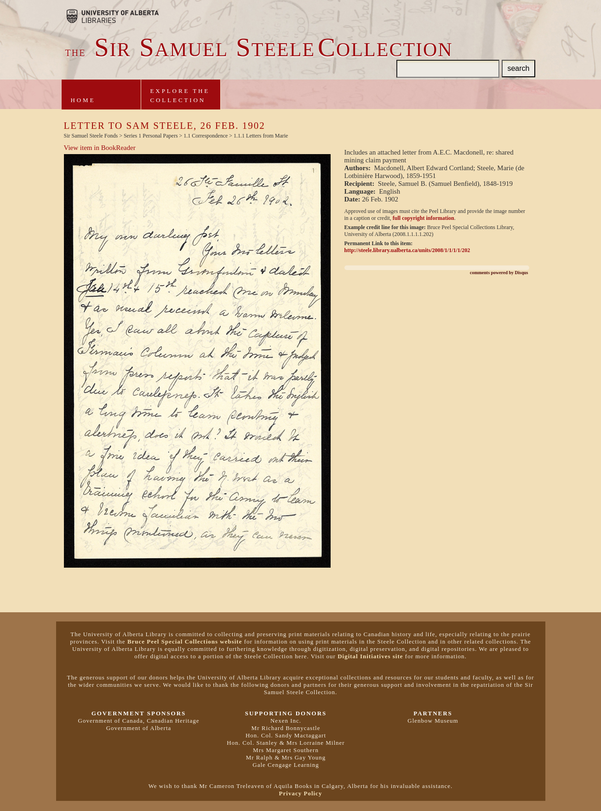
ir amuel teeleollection (259, 49)
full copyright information (423, 218)
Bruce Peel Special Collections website (184, 641)
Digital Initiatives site (370, 656)
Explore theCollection (180, 95)
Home (83, 100)
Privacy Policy (300, 793)
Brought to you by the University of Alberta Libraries (113, 16)
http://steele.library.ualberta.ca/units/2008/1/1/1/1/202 (407, 250)
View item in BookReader (100, 147)
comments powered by (499, 272)
